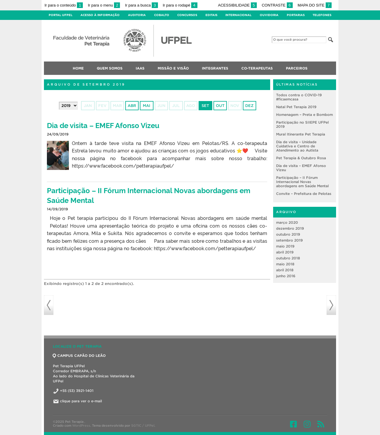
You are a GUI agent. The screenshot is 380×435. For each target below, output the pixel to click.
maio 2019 (285, 246)
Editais (211, 15)
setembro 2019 (289, 240)
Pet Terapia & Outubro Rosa (301, 158)
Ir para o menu (104, 5)
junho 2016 (285, 276)
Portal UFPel (60, 15)
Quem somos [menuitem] (110, 68)
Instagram (307, 424)
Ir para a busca (141, 5)
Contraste (277, 5)
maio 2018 (285, 264)
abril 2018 (285, 270)
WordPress (81, 425)
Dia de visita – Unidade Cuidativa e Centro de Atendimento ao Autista (297, 146)
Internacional (238, 15)
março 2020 (287, 222)
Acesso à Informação (100, 15)
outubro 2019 (288, 234)
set (205, 105)
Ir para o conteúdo (64, 5)
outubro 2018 (288, 258)
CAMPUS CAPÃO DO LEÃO (79, 355)
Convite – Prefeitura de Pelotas (303, 194)
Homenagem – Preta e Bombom (304, 114)
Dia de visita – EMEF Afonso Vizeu (103, 125)
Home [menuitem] (78, 68)
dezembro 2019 (290, 228)
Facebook (293, 424)
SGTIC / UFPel (142, 425)
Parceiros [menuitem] (297, 68)
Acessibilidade (237, 5)
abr (132, 105)
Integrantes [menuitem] (215, 68)
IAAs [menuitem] (140, 68)
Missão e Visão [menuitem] (173, 68)
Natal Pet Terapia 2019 (296, 107)
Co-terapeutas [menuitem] (257, 68)
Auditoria (137, 15)
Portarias (296, 15)
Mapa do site (314, 5)
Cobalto (161, 15)
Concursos (187, 15)
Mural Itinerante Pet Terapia (300, 134)
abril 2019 (285, 252)
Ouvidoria (269, 15)
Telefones (322, 15)
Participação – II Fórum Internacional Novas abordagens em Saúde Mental (302, 182)
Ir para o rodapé (180, 5)
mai (146, 105)
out (220, 105)
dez (249, 105)
